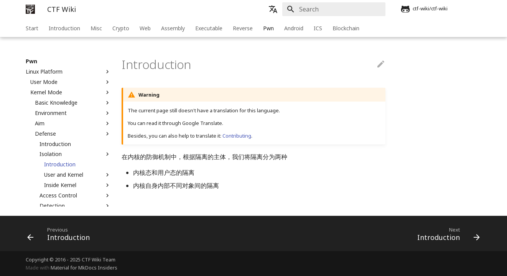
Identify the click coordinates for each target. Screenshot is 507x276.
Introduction (64, 28)
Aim (73, 123)
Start (32, 28)
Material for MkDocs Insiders (84, 267)
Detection (75, 205)
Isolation (75, 154)
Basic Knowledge (73, 102)
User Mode (70, 82)
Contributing (236, 135)
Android (293, 28)
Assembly (173, 28)
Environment (73, 113)
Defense (73, 133)
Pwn (268, 28)
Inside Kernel (77, 185)
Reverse (243, 28)
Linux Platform (68, 71)
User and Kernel (77, 174)
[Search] (340, 9)
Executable (208, 28)
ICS (318, 28)
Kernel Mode (70, 92)
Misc (96, 28)
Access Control (75, 195)
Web (145, 28)
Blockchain (346, 28)
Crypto (120, 28)
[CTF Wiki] (30, 9)
